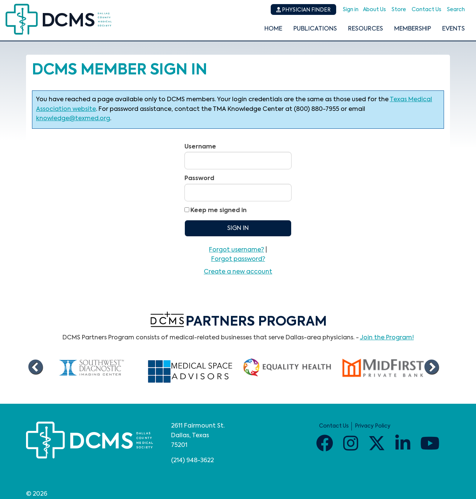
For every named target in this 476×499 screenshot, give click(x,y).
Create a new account (238, 272)
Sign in (350, 9)
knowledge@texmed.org (73, 119)
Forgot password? (238, 259)
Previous (35, 367)
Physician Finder (303, 10)
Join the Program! (387, 338)
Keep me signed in (218, 211)
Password (199, 179)
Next (431, 367)
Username (200, 147)
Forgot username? (236, 250)
